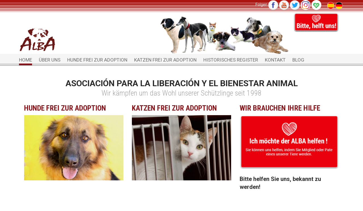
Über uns (49, 60)
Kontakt (275, 60)
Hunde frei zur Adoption (97, 60)
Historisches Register (230, 60)
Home (25, 60)
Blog (298, 60)
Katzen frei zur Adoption (165, 60)
